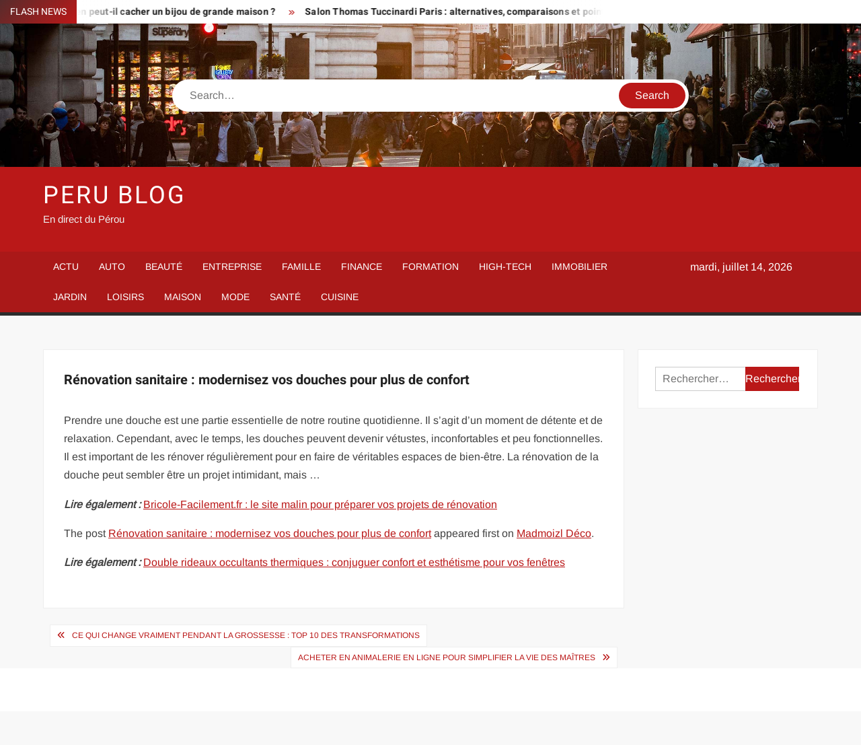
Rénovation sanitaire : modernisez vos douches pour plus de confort (269, 533)
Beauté (163, 266)
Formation (430, 266)
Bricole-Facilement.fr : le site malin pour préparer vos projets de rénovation (320, 504)
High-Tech (505, 266)
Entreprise (232, 266)
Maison (182, 296)
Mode (235, 296)
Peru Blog (114, 195)
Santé (285, 296)
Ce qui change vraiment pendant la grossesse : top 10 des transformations (246, 635)
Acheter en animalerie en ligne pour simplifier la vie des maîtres (446, 657)
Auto (112, 266)
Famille (301, 266)
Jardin (70, 296)
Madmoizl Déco (554, 533)
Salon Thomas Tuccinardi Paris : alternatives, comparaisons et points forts (473, 12)
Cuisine (340, 296)
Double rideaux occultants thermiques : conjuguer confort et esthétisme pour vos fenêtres (354, 562)
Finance (361, 266)
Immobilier (579, 266)
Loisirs (125, 296)
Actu (66, 266)
